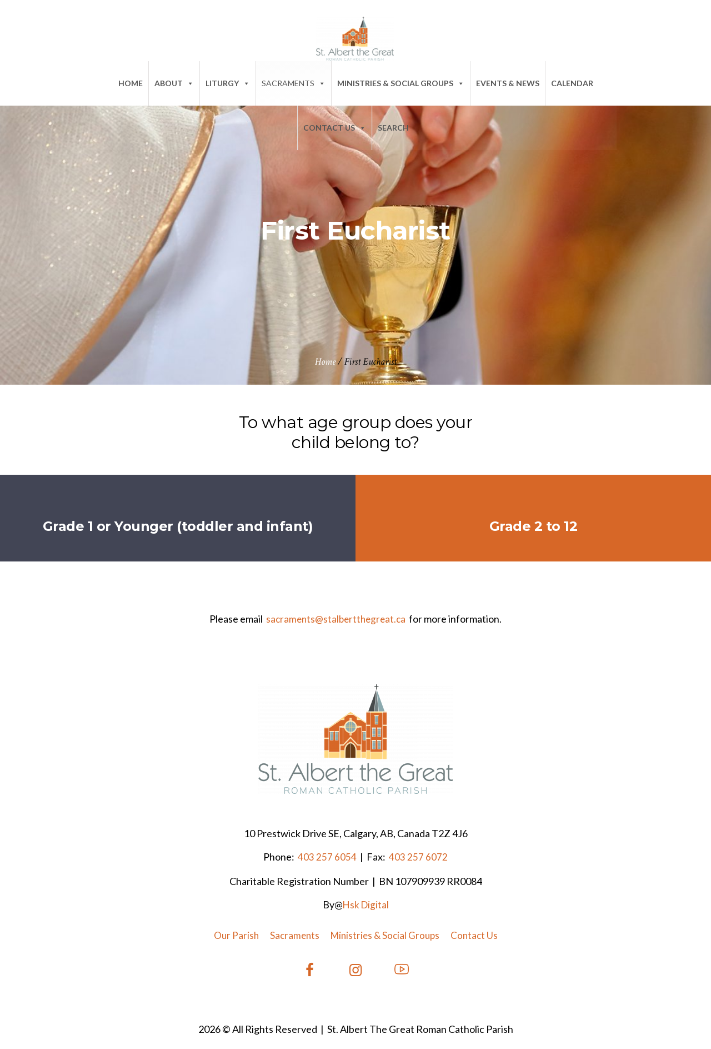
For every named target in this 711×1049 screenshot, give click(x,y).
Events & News (507, 83)
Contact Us (334, 127)
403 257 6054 (326, 857)
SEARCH (393, 127)
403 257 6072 (417, 857)
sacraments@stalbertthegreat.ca (335, 619)
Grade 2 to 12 (533, 526)
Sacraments (294, 83)
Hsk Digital (366, 905)
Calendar (572, 83)
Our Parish (236, 935)
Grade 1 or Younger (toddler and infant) (178, 526)
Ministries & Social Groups (400, 83)
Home (130, 83)
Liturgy (228, 83)
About (174, 83)
